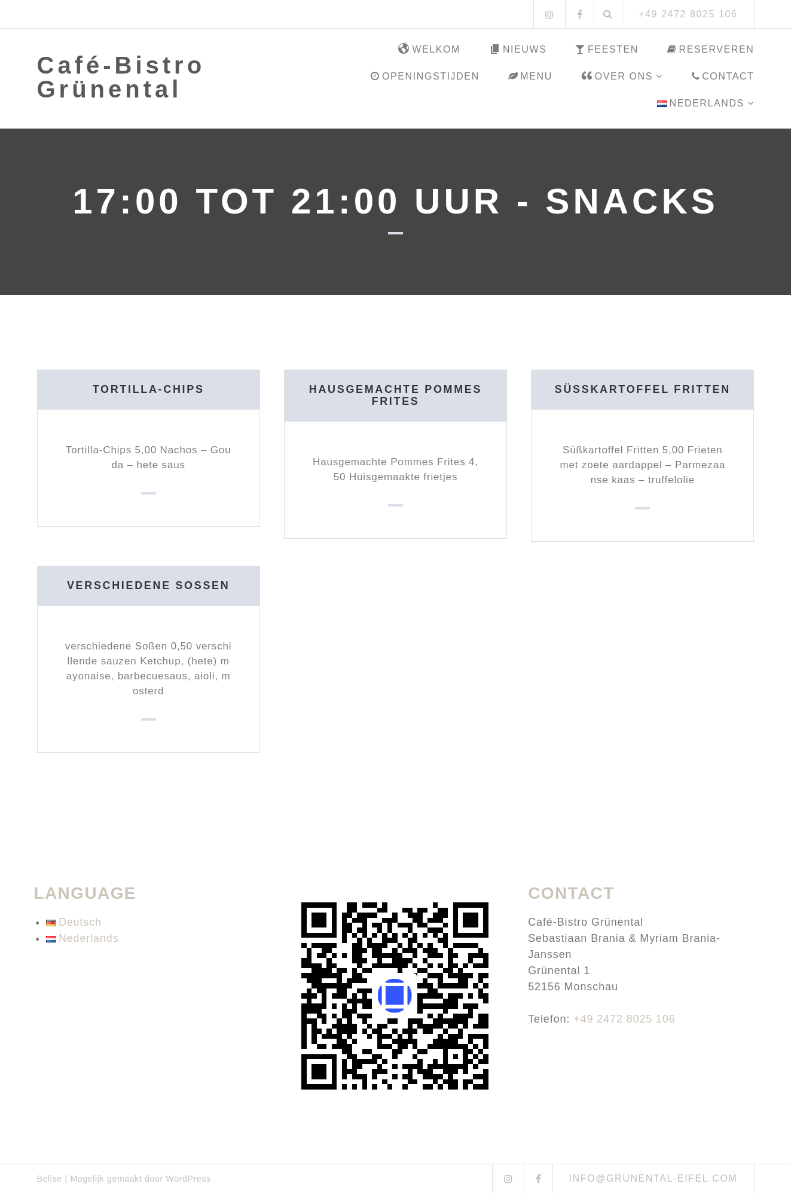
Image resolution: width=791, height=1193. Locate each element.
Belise (49, 1178)
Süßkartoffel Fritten (642, 389)
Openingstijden (425, 76)
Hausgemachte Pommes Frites (395, 395)
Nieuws (518, 49)
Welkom (429, 49)
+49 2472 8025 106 (624, 1019)
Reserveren (711, 49)
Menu (530, 76)
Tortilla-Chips (148, 389)
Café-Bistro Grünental (121, 77)
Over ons (617, 76)
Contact (723, 76)
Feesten (607, 49)
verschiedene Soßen (148, 585)
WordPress (188, 1178)
